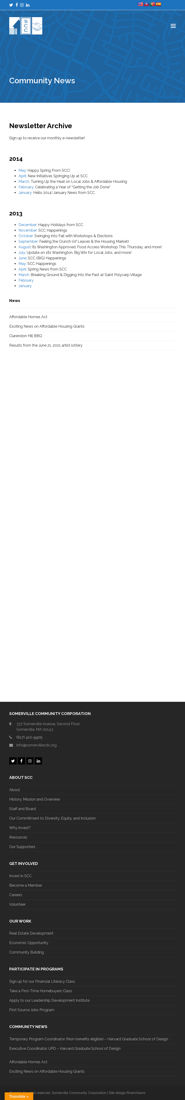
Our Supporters (22, 847)
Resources (18, 837)
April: (22, 176)
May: (22, 170)
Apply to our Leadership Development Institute (49, 1000)
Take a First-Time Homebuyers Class (40, 991)
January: (25, 192)
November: (27, 230)
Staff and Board (22, 809)
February (25, 280)
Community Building (26, 952)
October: (25, 236)
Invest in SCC (20, 876)
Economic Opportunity (28, 943)
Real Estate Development (31, 933)
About (14, 790)
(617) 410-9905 (29, 737)
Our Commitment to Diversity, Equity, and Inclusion (52, 818)
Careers (15, 895)
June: (22, 258)
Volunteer (17, 904)
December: (27, 225)
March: (24, 181)
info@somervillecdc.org (36, 745)
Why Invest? (20, 828)
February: (26, 187)
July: (22, 252)
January (25, 286)
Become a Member (25, 885)
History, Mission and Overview (34, 799)
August (24, 247)
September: (28, 241)
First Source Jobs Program (31, 1010)
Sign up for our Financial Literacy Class (42, 981)
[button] (173, 26)
